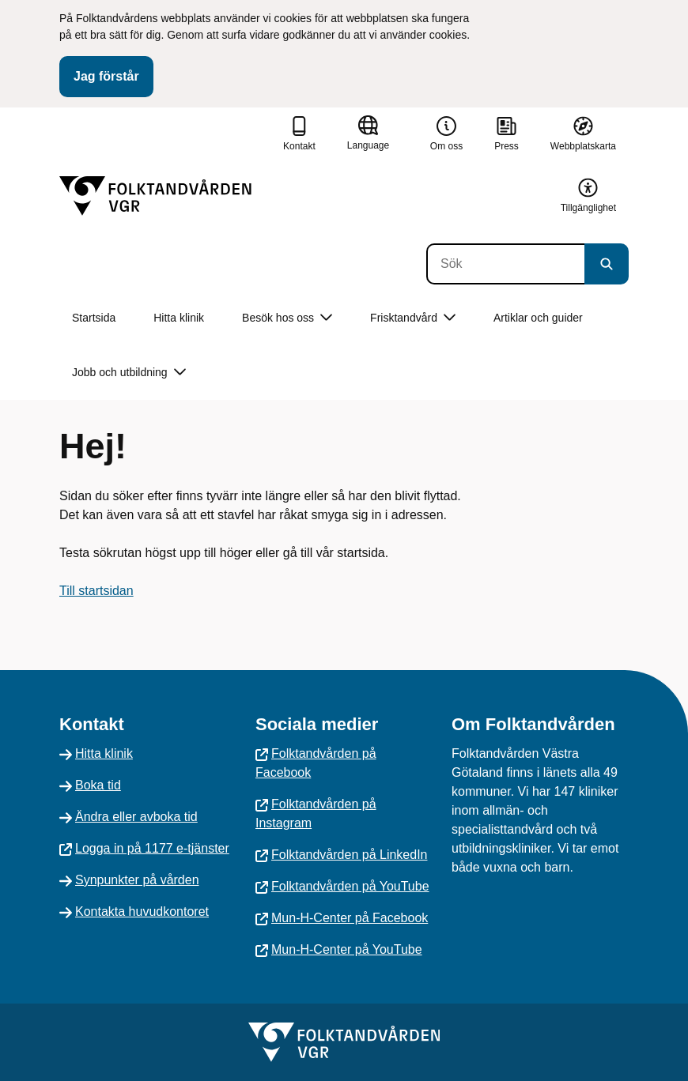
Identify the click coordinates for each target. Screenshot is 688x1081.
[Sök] (505, 263)
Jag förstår (106, 76)
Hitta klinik (178, 317)
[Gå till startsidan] (155, 196)
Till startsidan (96, 590)
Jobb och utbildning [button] (129, 372)
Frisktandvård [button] (413, 318)
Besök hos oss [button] (287, 318)
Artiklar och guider (538, 317)
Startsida (93, 317)
